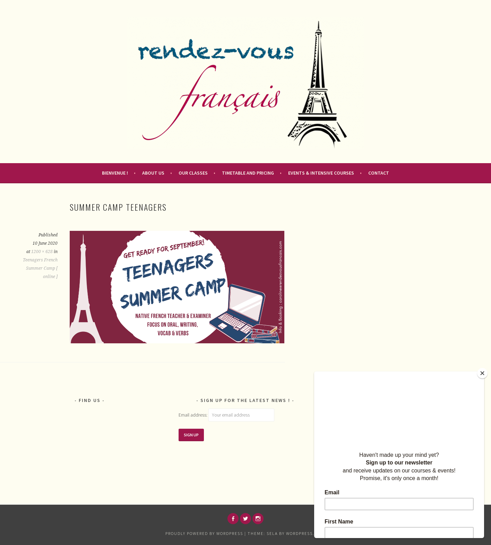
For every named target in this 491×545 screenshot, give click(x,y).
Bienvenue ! (115, 173)
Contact (378, 173)
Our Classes (193, 173)
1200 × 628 (42, 251)
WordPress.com (305, 533)
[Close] (482, 373)
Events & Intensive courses (321, 173)
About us (153, 173)
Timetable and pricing (248, 173)
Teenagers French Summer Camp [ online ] (40, 268)
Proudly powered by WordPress (204, 533)
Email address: (193, 415)
